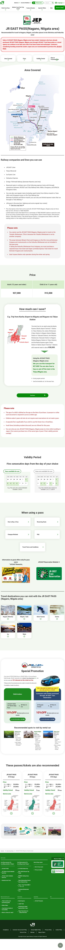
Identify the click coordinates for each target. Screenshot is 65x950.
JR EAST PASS (5, 876)
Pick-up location (38, 877)
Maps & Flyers (41, 943)
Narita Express (21, 909)
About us (16, 2)
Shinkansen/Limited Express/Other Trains (23, 916)
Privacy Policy (48, 940)
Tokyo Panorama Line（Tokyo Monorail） (24, 920)
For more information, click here (17, 727)
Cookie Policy (59, 940)
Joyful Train (21, 912)
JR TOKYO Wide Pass (23, 876)
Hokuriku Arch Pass (6, 888)
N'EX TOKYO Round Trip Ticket (23, 880)
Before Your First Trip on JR (18, 8)
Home (2, 858)
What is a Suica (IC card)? (7, 923)
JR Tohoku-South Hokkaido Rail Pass (8, 880)
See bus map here (17, 208)
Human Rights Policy (36, 940)
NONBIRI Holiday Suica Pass (23, 884)
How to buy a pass (39, 874)
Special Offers (42, 8)
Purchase (29, 400)
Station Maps (5, 916)
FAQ (51, 8)
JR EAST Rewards (39, 909)
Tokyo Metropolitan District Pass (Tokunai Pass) (24, 889)
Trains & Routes (30, 8)
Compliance (6, 940)
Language (60, 2)
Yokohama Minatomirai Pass (23, 898)
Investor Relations (25, 2)
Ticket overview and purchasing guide (6, 912)
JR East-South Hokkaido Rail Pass (7, 884)
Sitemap (32, 943)
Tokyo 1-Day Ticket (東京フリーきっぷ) (24, 893)
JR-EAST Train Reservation (28, 684)
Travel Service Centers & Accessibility (7, 920)
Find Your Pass (6, 8)
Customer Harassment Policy (20, 940)
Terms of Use (23, 943)
